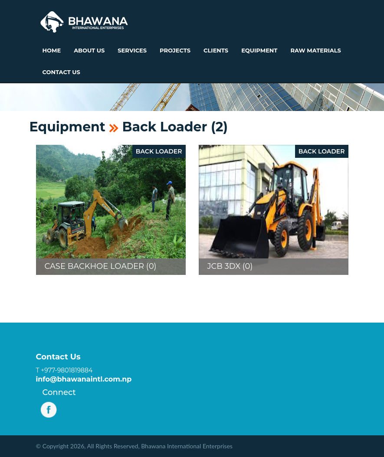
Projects (175, 50)
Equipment (259, 50)
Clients (215, 50)
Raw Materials (315, 50)
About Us (89, 50)
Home (52, 50)
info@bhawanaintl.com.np (84, 379)
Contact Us (61, 72)
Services (132, 50)
